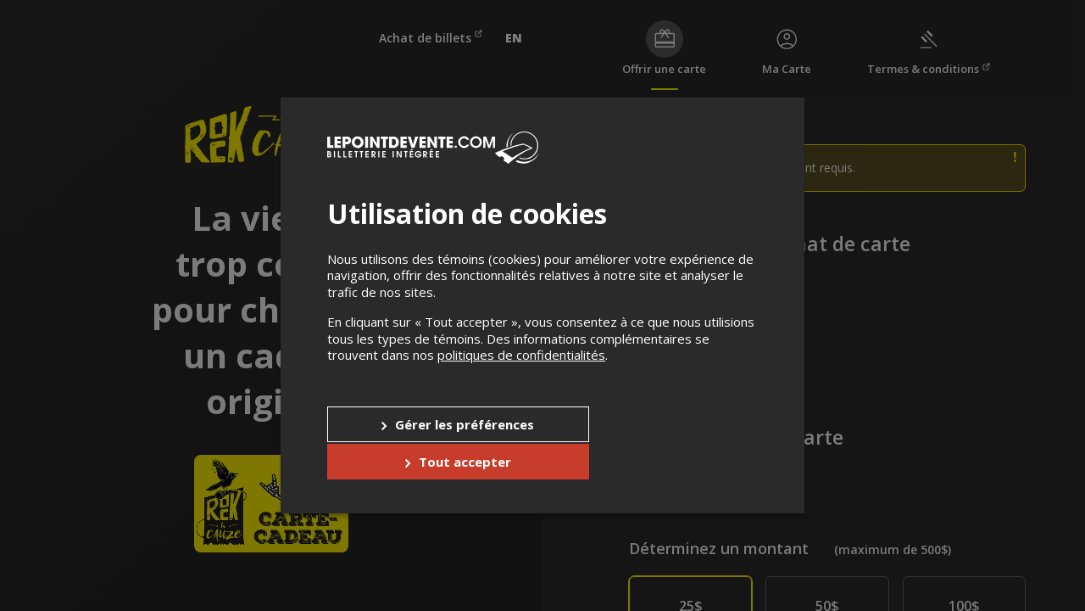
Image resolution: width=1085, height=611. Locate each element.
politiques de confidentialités (521, 374)
